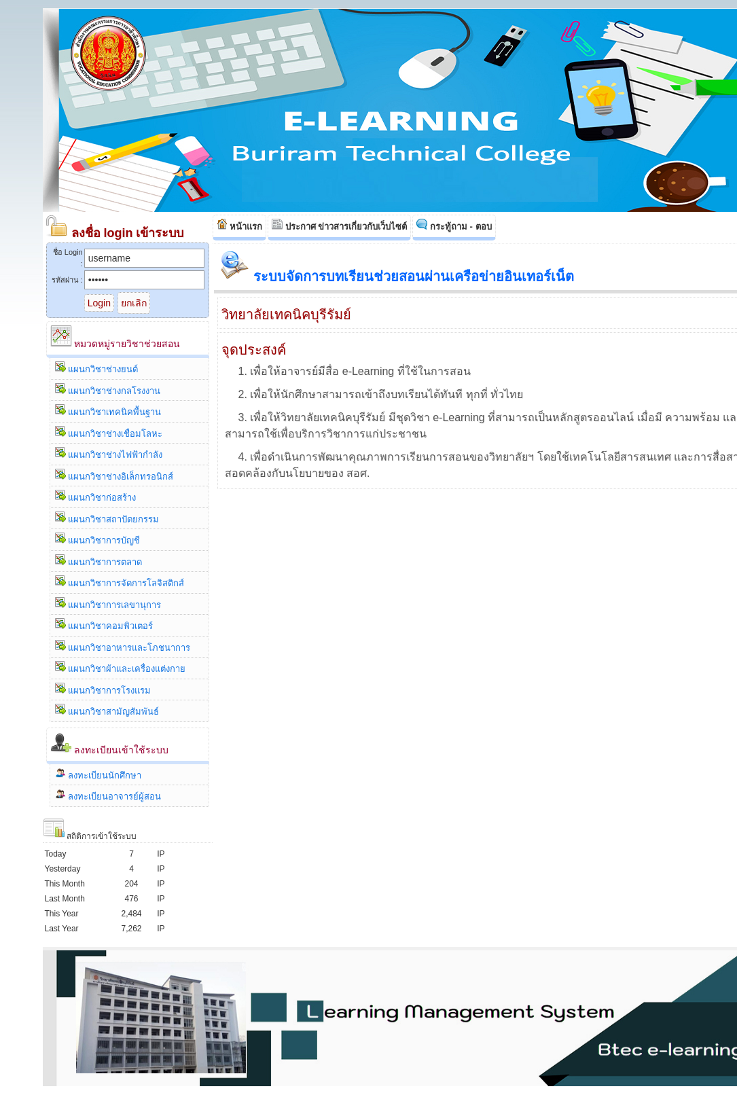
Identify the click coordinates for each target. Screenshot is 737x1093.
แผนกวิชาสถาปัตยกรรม (107, 518)
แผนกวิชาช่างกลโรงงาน (108, 389)
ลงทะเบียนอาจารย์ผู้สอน (108, 795)
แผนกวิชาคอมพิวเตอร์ (104, 624)
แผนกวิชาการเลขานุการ (108, 603)
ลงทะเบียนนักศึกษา (98, 774)
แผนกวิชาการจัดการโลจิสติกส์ (120, 581)
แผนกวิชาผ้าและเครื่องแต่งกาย (120, 667)
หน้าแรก (240, 225)
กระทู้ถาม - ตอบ (453, 225)
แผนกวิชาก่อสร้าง (96, 496)
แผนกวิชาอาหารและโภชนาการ (123, 646)
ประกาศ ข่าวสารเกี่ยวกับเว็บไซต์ (339, 225)
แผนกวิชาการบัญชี (98, 539)
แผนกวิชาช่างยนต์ (97, 367)
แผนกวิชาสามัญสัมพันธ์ (107, 710)
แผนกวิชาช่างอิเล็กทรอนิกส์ (114, 475)
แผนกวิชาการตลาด (99, 560)
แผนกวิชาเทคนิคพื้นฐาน (108, 410)
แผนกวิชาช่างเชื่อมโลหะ (109, 432)
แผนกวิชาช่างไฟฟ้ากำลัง (109, 453)
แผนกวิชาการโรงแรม (103, 689)
